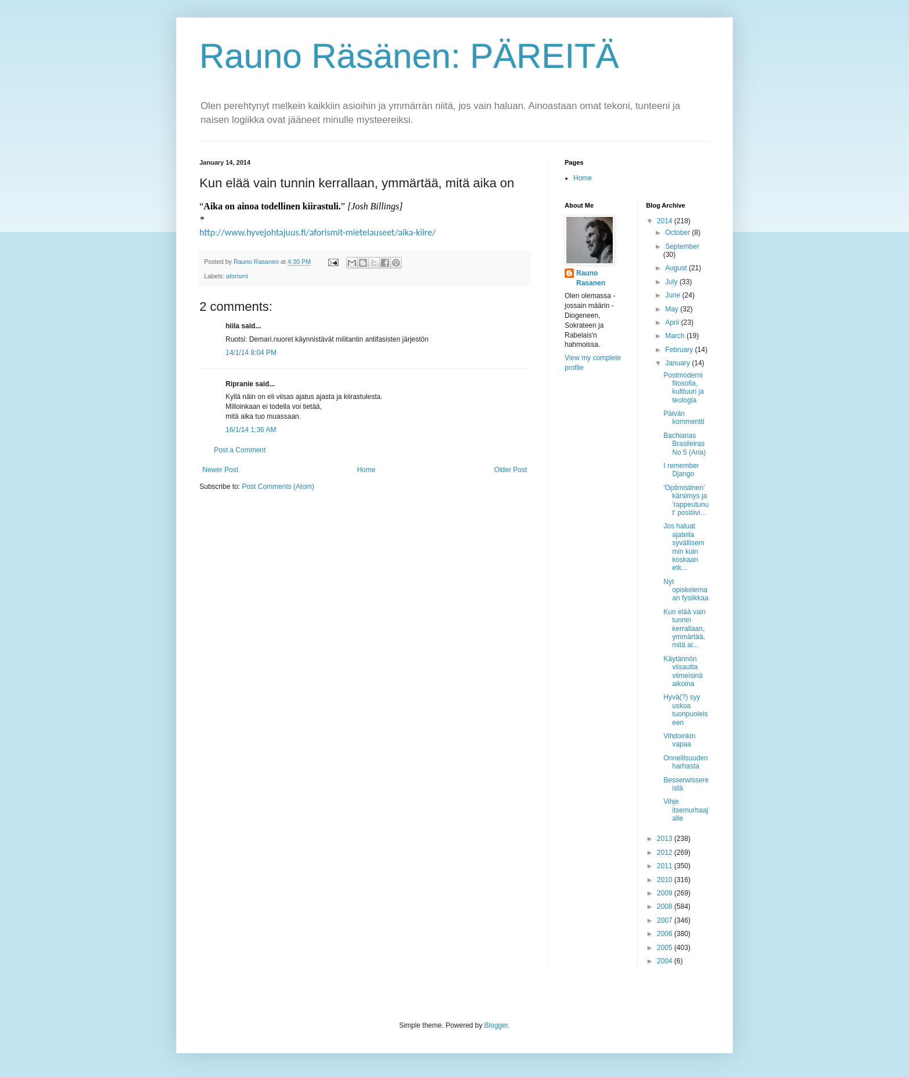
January (678, 363)
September (682, 246)
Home (366, 470)
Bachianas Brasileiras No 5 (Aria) (684, 443)
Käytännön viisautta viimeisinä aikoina (683, 671)
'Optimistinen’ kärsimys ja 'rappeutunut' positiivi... (685, 500)
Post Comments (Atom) (278, 487)
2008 (665, 906)
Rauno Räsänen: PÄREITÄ (409, 56)
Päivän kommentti (683, 417)
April (673, 322)
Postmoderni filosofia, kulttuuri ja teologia (683, 387)
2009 (665, 893)
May (672, 309)
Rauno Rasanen (590, 278)
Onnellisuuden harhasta (685, 762)
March (675, 336)
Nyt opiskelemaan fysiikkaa (685, 590)
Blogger (496, 1025)
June (673, 295)
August (677, 268)
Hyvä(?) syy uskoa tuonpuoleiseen (685, 709)
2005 (665, 948)
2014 (665, 221)
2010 (665, 880)
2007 (665, 920)
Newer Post (220, 470)
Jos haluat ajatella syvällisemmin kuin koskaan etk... (683, 547)
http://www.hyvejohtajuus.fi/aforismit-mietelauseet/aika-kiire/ (317, 232)
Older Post (510, 470)
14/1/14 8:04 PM (251, 353)
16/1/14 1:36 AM (251, 430)
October (678, 233)
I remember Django (681, 470)
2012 (665, 852)
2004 (665, 961)
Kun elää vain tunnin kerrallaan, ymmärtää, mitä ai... (684, 629)
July (672, 282)
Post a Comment (240, 450)
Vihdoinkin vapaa (679, 740)
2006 (665, 934)
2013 (665, 839)
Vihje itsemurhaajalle (685, 809)
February (680, 350)
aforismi (237, 276)
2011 (665, 866)
